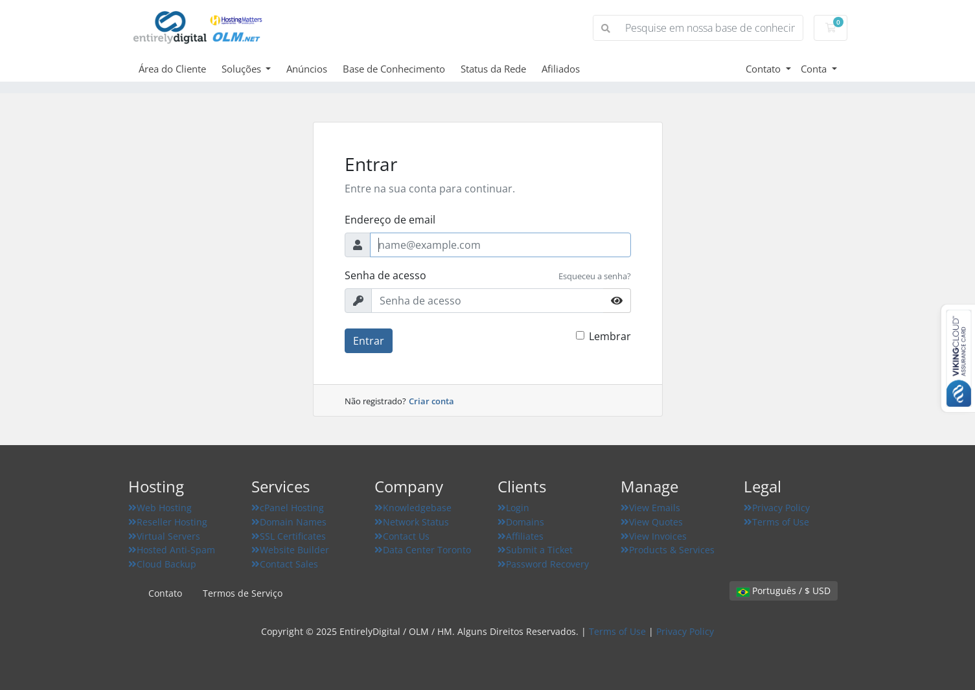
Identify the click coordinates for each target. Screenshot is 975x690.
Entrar (368, 341)
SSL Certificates (288, 536)
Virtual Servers (164, 536)
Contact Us (402, 536)
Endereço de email (390, 220)
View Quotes (652, 522)
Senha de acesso (385, 275)
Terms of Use (776, 522)
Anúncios (306, 68)
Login (513, 507)
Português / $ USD (784, 590)
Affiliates (521, 536)
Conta (815, 68)
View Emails (650, 507)
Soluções (243, 68)
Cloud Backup (162, 564)
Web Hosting (160, 507)
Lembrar (610, 336)
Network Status (411, 522)
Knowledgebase (413, 507)
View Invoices (654, 536)
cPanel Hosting (287, 507)
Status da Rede (493, 68)
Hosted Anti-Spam (171, 550)
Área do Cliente (172, 68)
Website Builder (290, 550)
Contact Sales (284, 564)
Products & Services (668, 550)
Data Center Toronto (422, 550)
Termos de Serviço (242, 593)
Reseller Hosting (167, 522)
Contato (764, 68)
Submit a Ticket (535, 550)
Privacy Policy (777, 507)
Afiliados (561, 68)
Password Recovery (543, 564)
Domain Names (289, 522)
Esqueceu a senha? (594, 276)
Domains (521, 522)
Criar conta (431, 401)
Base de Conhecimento (394, 68)
